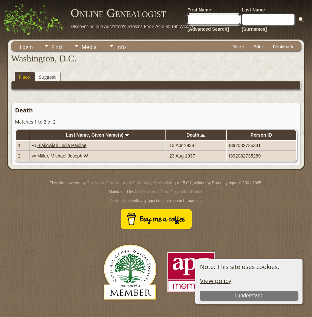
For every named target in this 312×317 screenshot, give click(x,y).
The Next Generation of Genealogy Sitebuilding (131, 182)
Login (26, 47)
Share (238, 47)
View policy (215, 280)
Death (195, 135)
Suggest (47, 77)
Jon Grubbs (145, 191)
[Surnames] (254, 29)
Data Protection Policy (181, 191)
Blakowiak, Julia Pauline (61, 145)
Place (24, 77)
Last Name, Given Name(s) (98, 135)
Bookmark (283, 47)
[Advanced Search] (208, 29)
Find (57, 47)
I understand (249, 295)
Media (88, 47)
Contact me (120, 200)
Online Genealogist (118, 13)
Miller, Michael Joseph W (62, 155)
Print (258, 47)
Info (121, 47)
